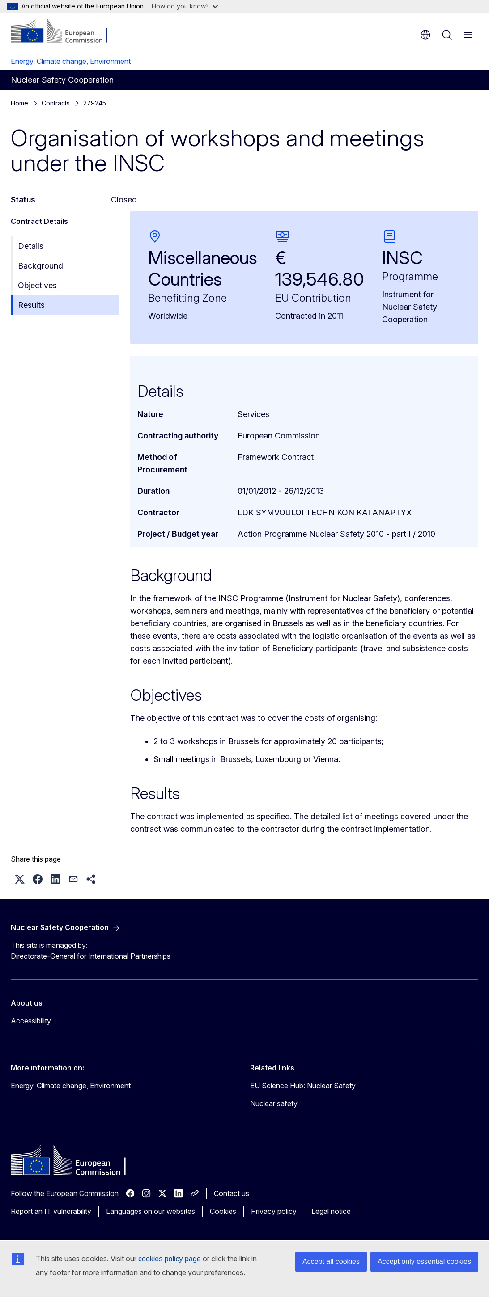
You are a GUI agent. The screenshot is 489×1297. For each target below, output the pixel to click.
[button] (20, 879)
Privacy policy (274, 1211)
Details (30, 246)
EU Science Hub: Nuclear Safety (303, 1085)
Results (31, 305)
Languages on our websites (150, 1211)
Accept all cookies (331, 1261)
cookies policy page (169, 1259)
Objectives (37, 285)
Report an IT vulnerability (51, 1211)
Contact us (231, 1193)
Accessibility (31, 1020)
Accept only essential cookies (424, 1261)
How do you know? (185, 6)
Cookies (223, 1211)
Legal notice (331, 1211)
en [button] (425, 34)
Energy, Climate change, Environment (71, 61)
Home (19, 103)
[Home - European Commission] (65, 31)
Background (40, 265)
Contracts (56, 103)
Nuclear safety (274, 1103)
